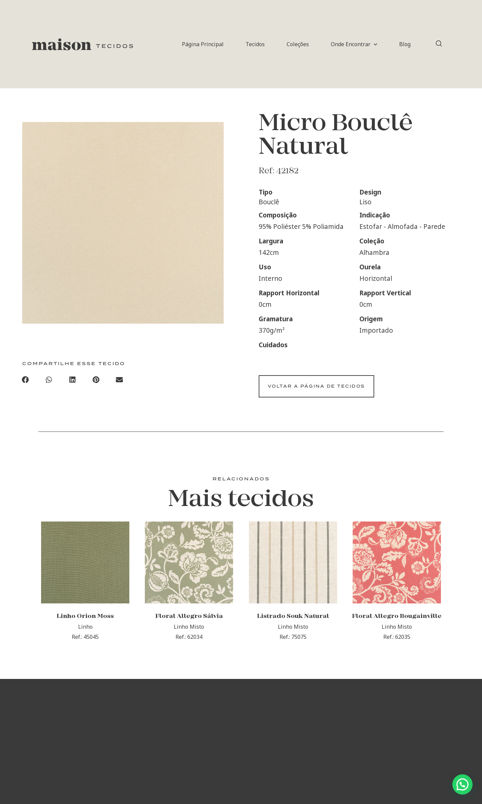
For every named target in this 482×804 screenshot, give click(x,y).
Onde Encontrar (354, 44)
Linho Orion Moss (85, 624)
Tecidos (255, 44)
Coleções (298, 44)
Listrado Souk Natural (293, 624)
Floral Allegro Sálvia (189, 624)
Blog (405, 44)
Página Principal (203, 44)
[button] (25, 381)
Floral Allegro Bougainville (397, 624)
